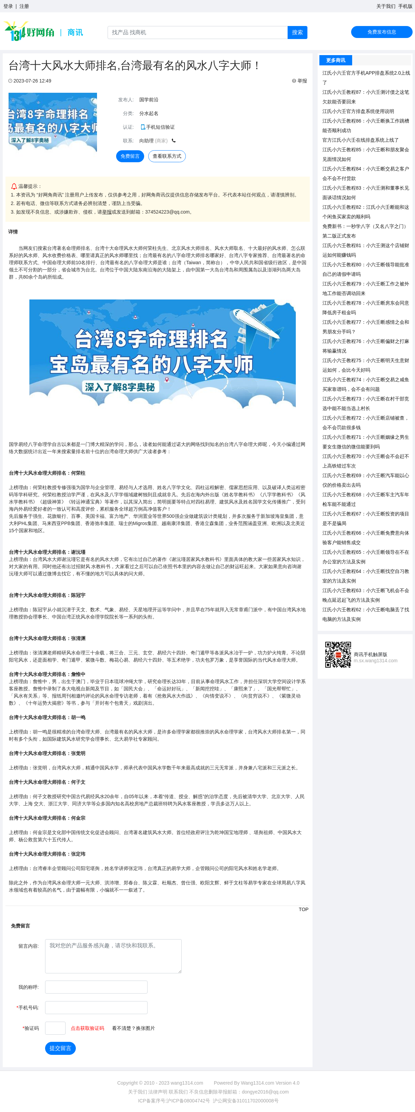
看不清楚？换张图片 (133, 1028)
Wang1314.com (257, 1083)
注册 (24, 6)
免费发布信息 (382, 32)
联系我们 (178, 1092)
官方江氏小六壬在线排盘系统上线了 (360, 140)
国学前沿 (148, 99)
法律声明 (157, 1092)
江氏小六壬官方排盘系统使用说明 (358, 111)
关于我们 (386, 6)
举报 (299, 81)
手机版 (405, 6)
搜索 (297, 32)
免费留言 (130, 156)
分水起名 (148, 113)
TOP (303, 909)
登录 (8, 6)
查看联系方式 (167, 156)
